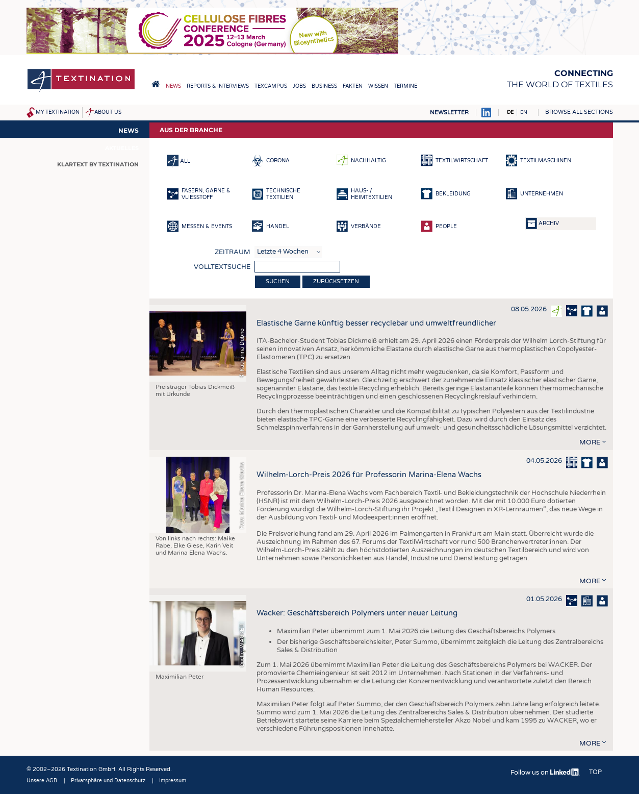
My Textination (58, 112)
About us (107, 112)
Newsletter (449, 112)
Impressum (172, 781)
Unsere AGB (42, 781)
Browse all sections (579, 112)
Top (595, 772)
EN (523, 112)
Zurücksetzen (336, 281)
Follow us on (544, 772)
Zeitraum (232, 252)
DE (510, 112)
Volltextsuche (222, 267)
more (589, 442)
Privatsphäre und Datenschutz (108, 781)
